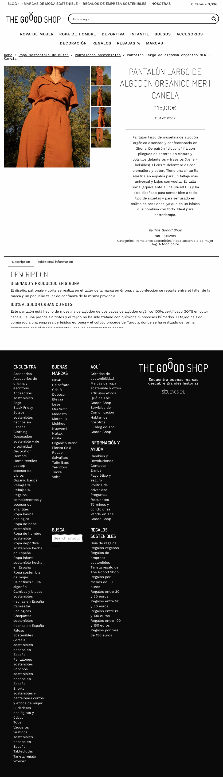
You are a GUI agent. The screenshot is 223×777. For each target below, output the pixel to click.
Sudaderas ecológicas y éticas (23, 712)
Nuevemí (59, 429)
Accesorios (190, 34)
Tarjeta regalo (24, 756)
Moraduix (59, 419)
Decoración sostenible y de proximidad (26, 441)
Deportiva (113, 34)
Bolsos (163, 34)
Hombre (20, 456)
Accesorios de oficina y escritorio (25, 383)
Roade (57, 453)
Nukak (57, 433)
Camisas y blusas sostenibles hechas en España (28, 596)
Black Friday (23, 408)
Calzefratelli (62, 385)
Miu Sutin (60, 409)
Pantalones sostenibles (98, 55)
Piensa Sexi (61, 448)
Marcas (154, 43)
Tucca (57, 472)
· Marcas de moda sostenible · (51, 4)
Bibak (56, 380)
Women (19, 761)
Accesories (22, 374)
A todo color (169, 244)
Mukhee (58, 424)
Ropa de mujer (37, 34)
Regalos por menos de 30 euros (102, 581)
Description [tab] (21, 262)
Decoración (73, 43)
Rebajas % (128, 43)
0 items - (204, 4)
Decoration (22, 451)
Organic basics (25, 480)
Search (56, 546)
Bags (17, 403)
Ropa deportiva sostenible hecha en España (27, 548)
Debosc (58, 394)
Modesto (59, 414)
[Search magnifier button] (214, 19)
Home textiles (25, 461)
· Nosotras (160, 4)
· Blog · (12, 4)
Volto (56, 477)
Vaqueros (21, 727)
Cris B (57, 390)
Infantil (139, 34)
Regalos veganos (105, 548)
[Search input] (140, 18)
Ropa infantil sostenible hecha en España (27, 562)
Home (8, 55)
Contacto (98, 466)
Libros (18, 475)
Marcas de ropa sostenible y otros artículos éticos (106, 388)
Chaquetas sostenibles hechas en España (28, 620)
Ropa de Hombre (77, 34)
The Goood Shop (168, 230)
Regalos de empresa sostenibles (114, 4)
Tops (17, 722)
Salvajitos (60, 458)
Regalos (101, 43)
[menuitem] (12, 3)
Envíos (96, 470)
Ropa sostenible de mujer (44, 55)
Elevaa (57, 399)
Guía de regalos (103, 543)
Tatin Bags (60, 462)
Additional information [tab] (55, 262)
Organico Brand (64, 443)
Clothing (20, 432)
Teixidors (59, 467)
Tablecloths (23, 751)
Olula (56, 438)
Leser (57, 404)
